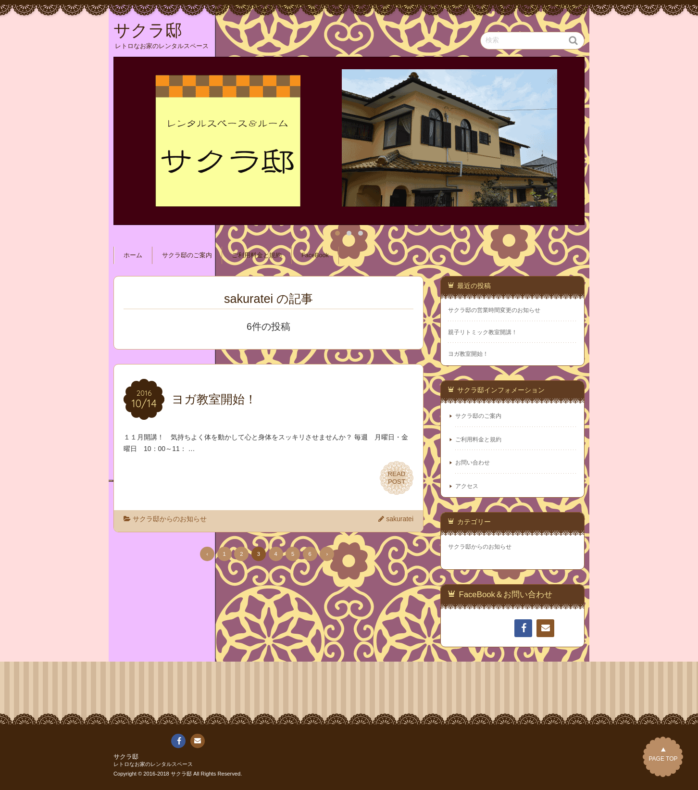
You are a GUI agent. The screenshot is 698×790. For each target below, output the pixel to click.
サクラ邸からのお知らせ (170, 519)
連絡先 (545, 630)
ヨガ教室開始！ (468, 354)
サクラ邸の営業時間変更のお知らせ (494, 310)
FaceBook (315, 255)
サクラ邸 (125, 756)
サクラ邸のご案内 (187, 255)
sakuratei (399, 519)
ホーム (133, 255)
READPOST (396, 478)
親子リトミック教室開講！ (482, 332)
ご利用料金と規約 (257, 255)
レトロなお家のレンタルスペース (153, 764)
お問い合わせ (472, 462)
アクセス (466, 486)
